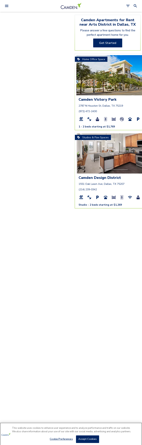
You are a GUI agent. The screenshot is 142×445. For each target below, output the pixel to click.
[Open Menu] (6, 6)
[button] (107, 91)
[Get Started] (107, 43)
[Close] (136, 432)
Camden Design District (100, 177)
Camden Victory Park (97, 99)
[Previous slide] (78, 75)
